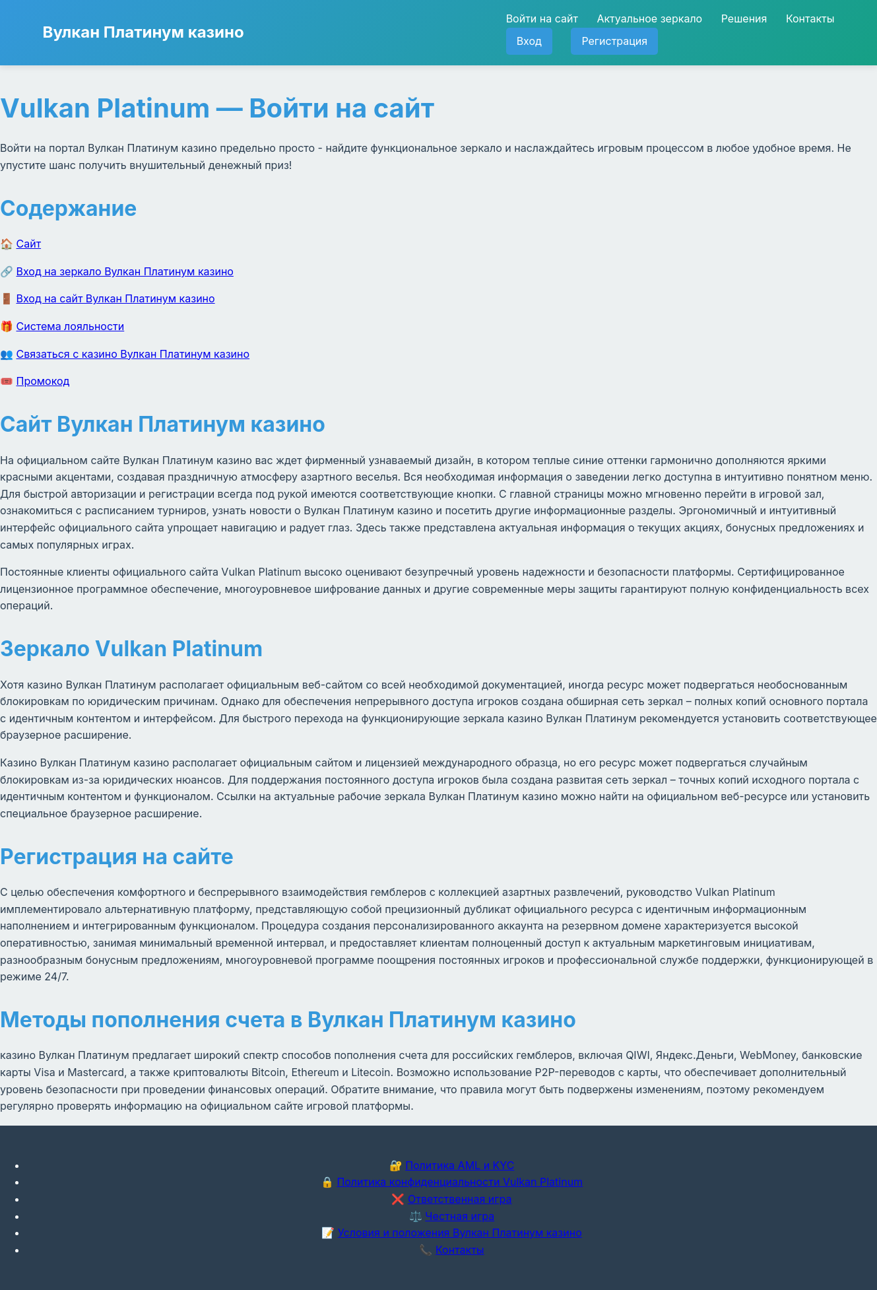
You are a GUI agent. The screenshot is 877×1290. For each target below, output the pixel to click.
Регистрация (614, 41)
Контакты (810, 18)
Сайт (29, 243)
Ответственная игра (460, 1198)
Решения (744, 18)
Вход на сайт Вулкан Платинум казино (115, 298)
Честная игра (459, 1216)
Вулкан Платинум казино (143, 32)
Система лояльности (70, 326)
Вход (529, 41)
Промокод (43, 381)
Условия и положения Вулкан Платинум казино (460, 1232)
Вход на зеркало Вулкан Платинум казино (125, 271)
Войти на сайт (542, 18)
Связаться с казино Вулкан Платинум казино (133, 353)
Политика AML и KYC (459, 1165)
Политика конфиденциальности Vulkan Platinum (460, 1181)
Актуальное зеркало (649, 18)
